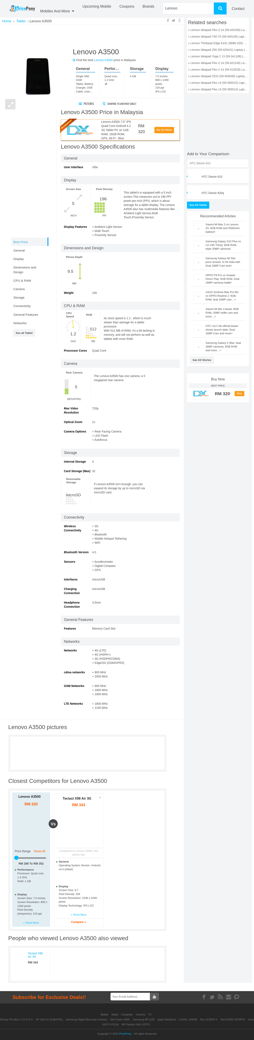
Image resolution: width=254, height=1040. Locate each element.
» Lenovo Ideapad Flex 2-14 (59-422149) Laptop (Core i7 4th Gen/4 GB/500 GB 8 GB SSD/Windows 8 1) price (218, 63)
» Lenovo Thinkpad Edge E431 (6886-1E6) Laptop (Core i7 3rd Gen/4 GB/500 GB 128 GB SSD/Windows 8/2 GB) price (218, 43)
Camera (141, 1014)
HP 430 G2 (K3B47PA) (49, 1019)
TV (150, 1014)
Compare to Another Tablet (122, 103)
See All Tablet (198, 205)
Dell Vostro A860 (120, 1019)
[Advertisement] (93, 35)
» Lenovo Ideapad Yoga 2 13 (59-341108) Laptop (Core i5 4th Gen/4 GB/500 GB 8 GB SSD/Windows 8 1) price (218, 56)
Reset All (39, 851)
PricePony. (125, 1033)
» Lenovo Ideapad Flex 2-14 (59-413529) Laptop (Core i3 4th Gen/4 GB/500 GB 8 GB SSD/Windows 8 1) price (218, 69)
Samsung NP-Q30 (144, 1019)
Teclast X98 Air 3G (77, 798)
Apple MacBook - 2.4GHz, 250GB (177, 1019)
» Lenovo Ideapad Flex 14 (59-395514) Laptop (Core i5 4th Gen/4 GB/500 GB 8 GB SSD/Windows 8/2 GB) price (218, 89)
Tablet (115, 1014)
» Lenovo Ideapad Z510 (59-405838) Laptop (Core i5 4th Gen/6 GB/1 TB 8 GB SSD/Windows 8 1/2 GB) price (218, 76)
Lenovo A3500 (29, 796)
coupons (126, 6)
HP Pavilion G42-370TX (135, 1024)
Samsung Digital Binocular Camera (86, 1019)
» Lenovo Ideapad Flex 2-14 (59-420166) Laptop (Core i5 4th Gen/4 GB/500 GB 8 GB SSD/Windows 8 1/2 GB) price (218, 30)
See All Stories (202, 360)
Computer (127, 1014)
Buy (239, 393)
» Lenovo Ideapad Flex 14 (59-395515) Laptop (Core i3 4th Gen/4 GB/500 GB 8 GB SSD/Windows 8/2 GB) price (218, 82)
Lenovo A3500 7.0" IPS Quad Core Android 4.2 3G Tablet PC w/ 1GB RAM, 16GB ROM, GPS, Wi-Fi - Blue (116, 130)
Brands (148, 6)
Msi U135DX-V (209, 1019)
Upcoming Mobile (96, 6)
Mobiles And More (57, 11)
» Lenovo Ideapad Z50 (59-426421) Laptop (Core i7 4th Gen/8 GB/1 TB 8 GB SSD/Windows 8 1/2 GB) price (218, 49)
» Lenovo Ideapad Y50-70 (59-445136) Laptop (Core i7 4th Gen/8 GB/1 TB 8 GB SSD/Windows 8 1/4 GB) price (218, 36)
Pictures (86, 103)
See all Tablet (24, 332)
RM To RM (31, 863)
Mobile (104, 1014)
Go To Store (164, 129)
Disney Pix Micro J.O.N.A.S (16, 1019)
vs (53, 824)
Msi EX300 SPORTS (233, 1019)
